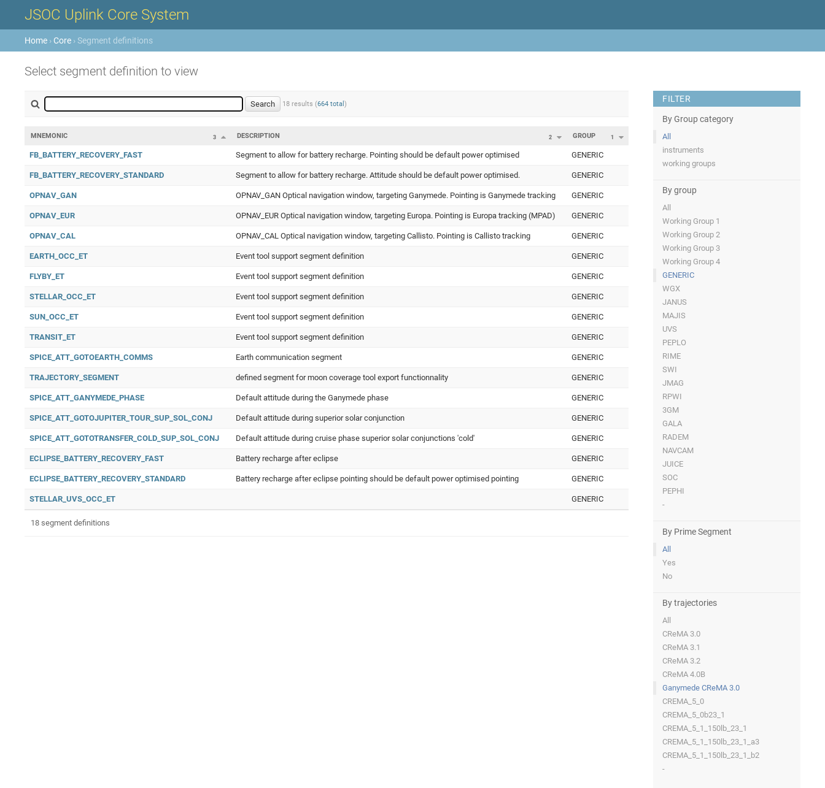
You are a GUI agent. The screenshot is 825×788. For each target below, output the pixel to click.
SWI (669, 369)
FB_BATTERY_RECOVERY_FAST (85, 154)
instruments (683, 150)
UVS (669, 329)
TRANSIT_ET (52, 337)
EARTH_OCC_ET (58, 256)
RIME (671, 356)
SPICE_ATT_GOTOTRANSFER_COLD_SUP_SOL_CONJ (124, 438)
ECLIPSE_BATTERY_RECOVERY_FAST (96, 458)
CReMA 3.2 (681, 660)
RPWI (672, 396)
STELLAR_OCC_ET (62, 296)
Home (36, 40)
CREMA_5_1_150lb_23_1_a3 (710, 741)
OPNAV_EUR (52, 215)
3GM (670, 410)
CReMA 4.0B (683, 674)
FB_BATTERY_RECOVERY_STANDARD (96, 175)
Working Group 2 (691, 234)
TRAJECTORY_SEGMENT (74, 377)
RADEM (675, 437)
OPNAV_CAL (52, 235)
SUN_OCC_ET (54, 316)
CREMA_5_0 (683, 701)
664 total (330, 104)
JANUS (674, 302)
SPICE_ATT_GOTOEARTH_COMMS (91, 357)
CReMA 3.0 (681, 633)
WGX (671, 288)
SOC (670, 477)
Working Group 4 (691, 261)
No (667, 576)
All (666, 136)
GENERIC (678, 275)
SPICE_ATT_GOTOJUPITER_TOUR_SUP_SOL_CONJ (120, 418)
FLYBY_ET (46, 276)
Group (584, 136)
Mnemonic (49, 136)
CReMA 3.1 (681, 647)
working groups (689, 163)
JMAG (673, 383)
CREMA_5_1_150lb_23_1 (704, 728)
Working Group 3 (691, 248)
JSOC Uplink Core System (107, 14)
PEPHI (673, 490)
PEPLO (674, 342)
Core (62, 40)
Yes (669, 562)
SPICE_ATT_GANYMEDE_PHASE (86, 397)
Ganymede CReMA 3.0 (701, 687)
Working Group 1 (691, 221)
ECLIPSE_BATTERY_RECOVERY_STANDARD (107, 478)
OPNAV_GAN (53, 195)
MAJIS (674, 315)
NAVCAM (678, 450)
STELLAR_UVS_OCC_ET (72, 498)
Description (258, 136)
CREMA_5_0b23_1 (693, 714)
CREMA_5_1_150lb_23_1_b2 (710, 755)
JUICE (672, 464)
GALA (672, 423)
